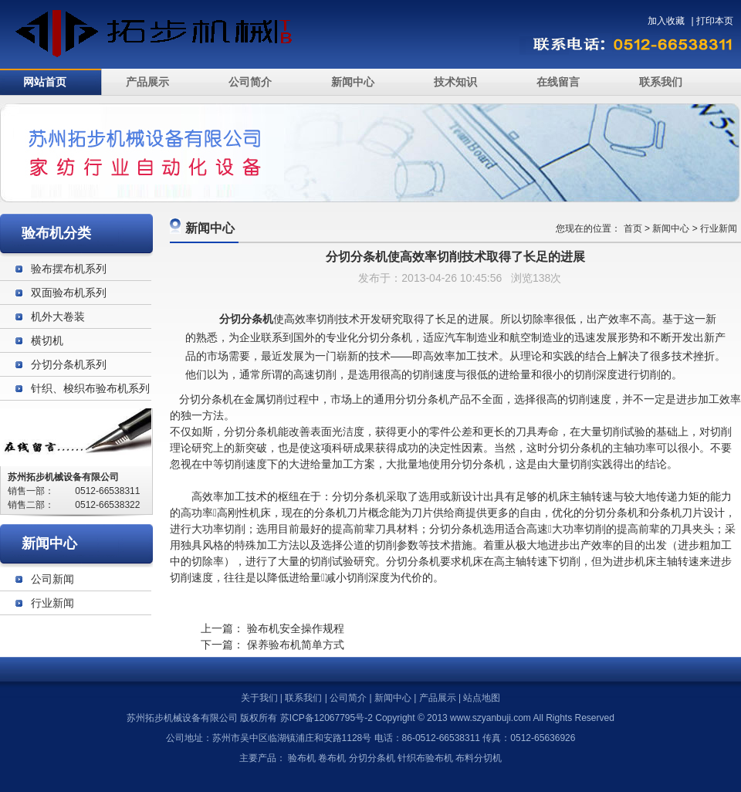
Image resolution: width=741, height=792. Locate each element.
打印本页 (714, 20)
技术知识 (455, 82)
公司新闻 (52, 579)
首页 (633, 228)
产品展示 (147, 82)
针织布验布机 (425, 758)
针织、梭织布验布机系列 (90, 388)
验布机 (302, 758)
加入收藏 (666, 20)
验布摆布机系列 (69, 268)
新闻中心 (352, 82)
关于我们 (259, 697)
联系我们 (660, 82)
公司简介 (250, 82)
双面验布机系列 (69, 292)
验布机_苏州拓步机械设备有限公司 (168, 34)
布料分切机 (478, 758)
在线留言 (558, 82)
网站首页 (44, 82)
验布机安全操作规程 (295, 628)
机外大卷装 (58, 316)
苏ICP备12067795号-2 (326, 717)
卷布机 (332, 758)
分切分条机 (206, 399)
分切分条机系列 (69, 364)
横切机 (47, 340)
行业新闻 (718, 228)
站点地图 (481, 697)
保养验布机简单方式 (295, 644)
